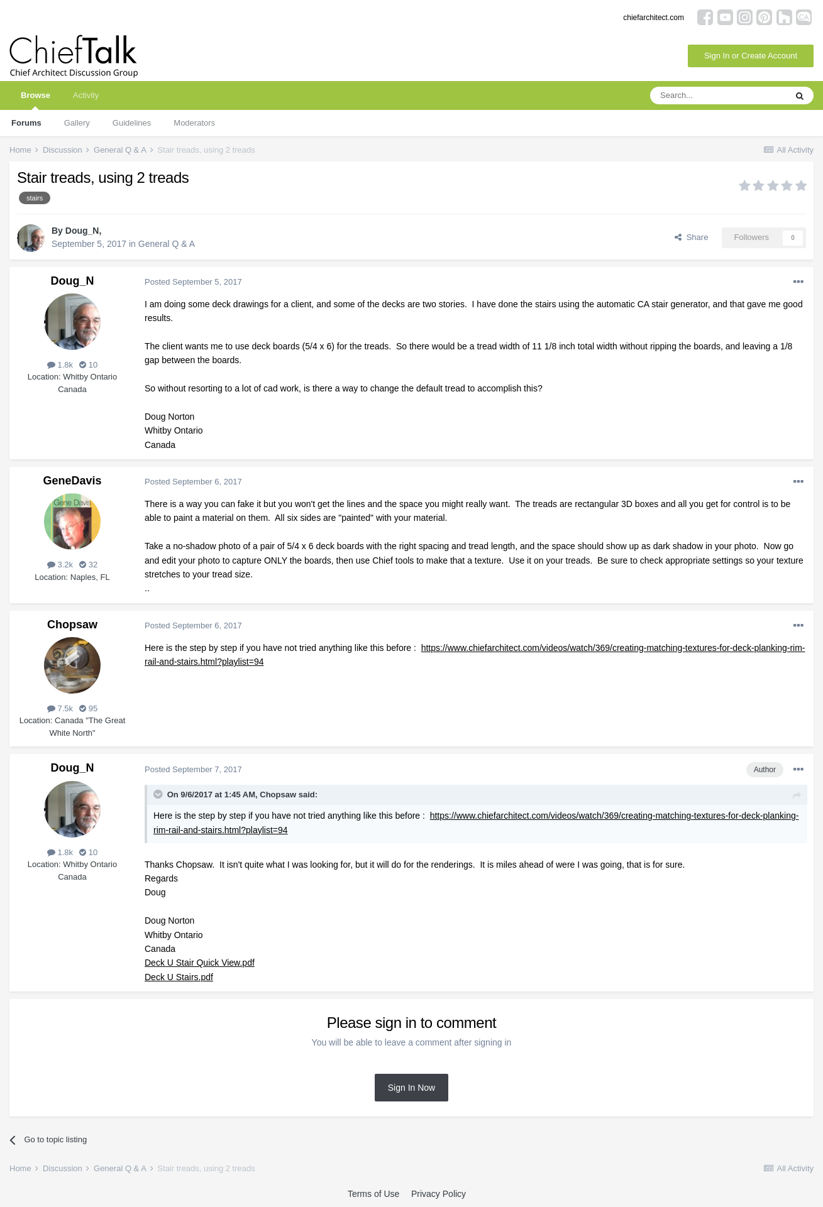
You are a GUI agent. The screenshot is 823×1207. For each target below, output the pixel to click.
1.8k (60, 364)
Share (691, 237)
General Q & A (166, 244)
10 (88, 364)
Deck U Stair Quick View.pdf (200, 963)
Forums (26, 123)
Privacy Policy (438, 1194)
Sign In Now (411, 1088)
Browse (35, 100)
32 (88, 564)
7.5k (60, 708)
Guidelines (132, 123)
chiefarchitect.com (653, 17)
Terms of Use (373, 1194)
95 (88, 708)
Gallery (77, 123)
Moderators (194, 123)
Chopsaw (72, 624)
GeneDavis (72, 480)
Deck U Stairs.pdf (179, 977)
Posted (193, 282)
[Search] (718, 95)
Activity (86, 95)
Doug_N (82, 231)
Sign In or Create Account (750, 55)
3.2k (60, 564)
